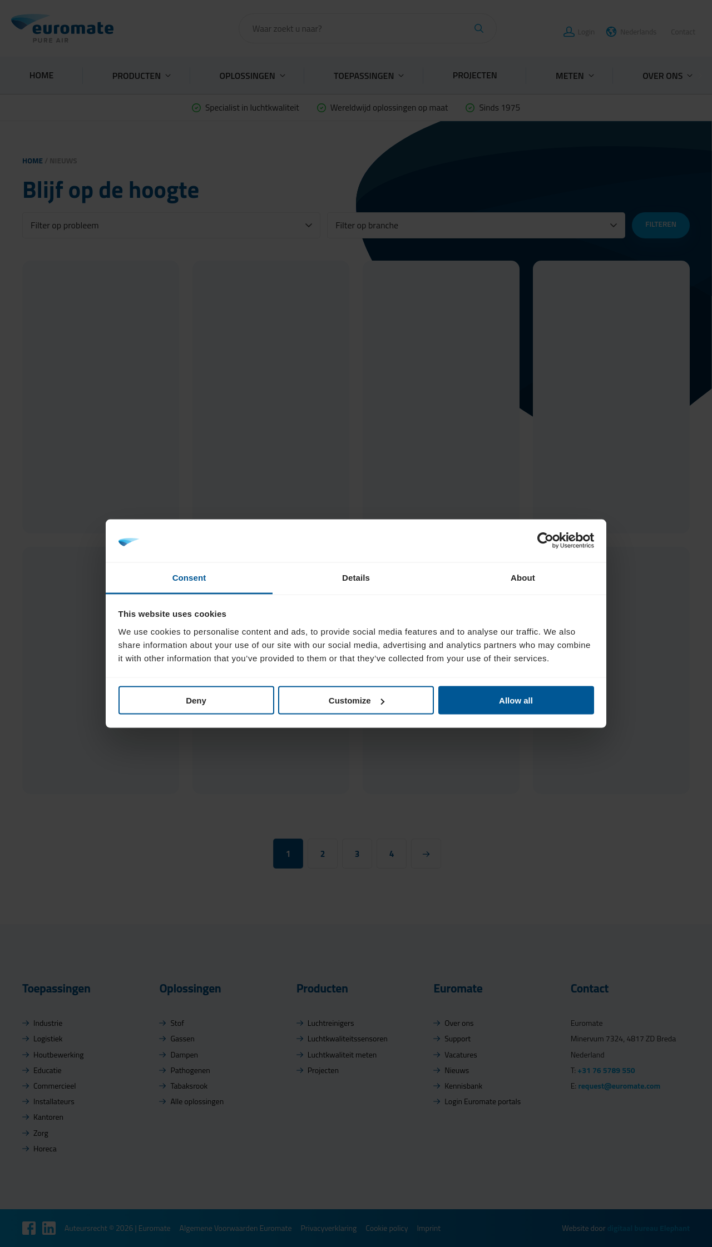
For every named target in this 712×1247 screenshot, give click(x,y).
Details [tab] (356, 577)
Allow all (516, 700)
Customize (356, 700)
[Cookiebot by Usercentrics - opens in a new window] (545, 540)
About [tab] (523, 577)
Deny (196, 700)
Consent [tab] (189, 577)
